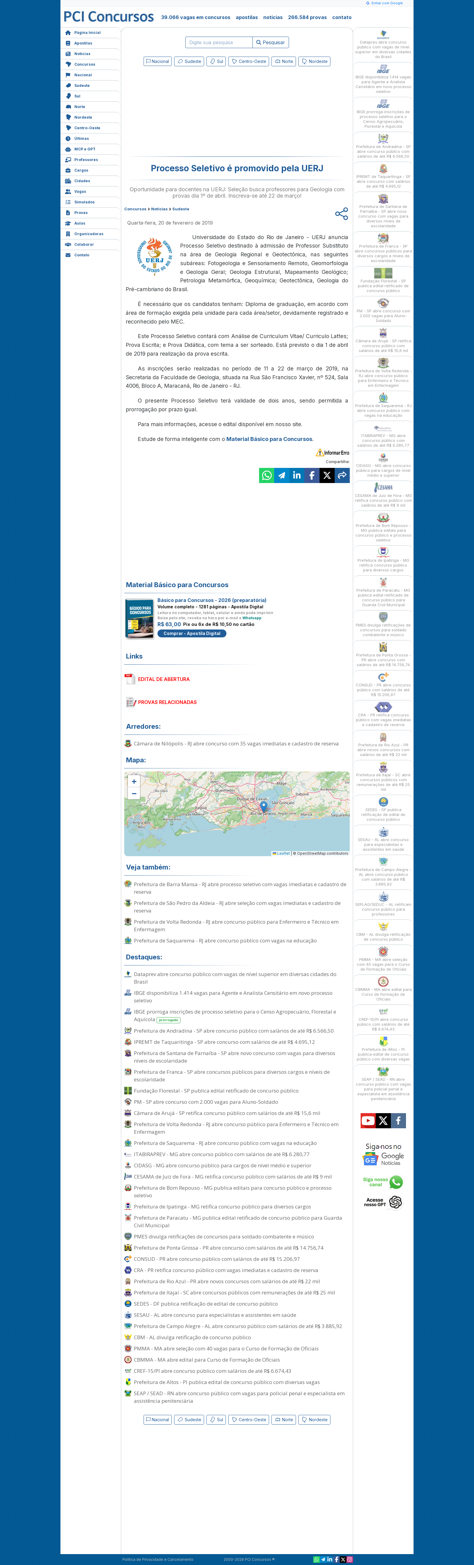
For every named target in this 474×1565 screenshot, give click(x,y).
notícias (273, 17)
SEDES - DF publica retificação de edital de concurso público (206, 1303)
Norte (75, 106)
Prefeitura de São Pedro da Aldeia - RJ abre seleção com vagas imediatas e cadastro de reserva (237, 906)
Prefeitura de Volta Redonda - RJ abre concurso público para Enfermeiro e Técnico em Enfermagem (236, 925)
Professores (81, 159)
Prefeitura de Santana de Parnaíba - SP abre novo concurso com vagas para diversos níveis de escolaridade (234, 1057)
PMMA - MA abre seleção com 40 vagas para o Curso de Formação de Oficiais (226, 1348)
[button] (134, 781)
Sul (72, 95)
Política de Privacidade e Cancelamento (157, 1559)
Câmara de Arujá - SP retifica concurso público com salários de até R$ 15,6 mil (227, 1113)
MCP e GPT (80, 148)
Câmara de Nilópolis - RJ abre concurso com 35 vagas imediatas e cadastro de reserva (236, 743)
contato (342, 17)
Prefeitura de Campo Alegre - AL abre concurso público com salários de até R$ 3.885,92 (238, 1326)
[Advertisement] (187, 112)
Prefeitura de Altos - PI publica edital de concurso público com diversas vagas (227, 1382)
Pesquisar (270, 42)
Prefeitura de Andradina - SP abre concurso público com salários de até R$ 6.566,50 (234, 1030)
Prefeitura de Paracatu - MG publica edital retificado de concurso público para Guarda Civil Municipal (238, 1221)
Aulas (75, 222)
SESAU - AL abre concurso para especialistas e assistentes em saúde (215, 1314)
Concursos (80, 63)
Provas (76, 212)
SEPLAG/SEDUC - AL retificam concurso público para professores (383, 903)
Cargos (76, 170)
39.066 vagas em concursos (195, 17)
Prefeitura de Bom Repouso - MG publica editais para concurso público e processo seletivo (233, 1191)
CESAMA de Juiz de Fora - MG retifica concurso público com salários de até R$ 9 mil (233, 1176)
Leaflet (281, 853)
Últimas (77, 138)
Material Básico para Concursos (269, 439)
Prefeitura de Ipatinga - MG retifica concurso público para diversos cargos (222, 1206)
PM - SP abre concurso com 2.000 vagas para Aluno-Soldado (206, 1101)
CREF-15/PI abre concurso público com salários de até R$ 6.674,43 (212, 1370)
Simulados (80, 201)
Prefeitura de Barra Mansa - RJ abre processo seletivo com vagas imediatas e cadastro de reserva (240, 888)
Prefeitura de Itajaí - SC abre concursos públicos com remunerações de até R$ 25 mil (234, 1292)
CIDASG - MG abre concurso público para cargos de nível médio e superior (222, 1165)
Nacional (78, 74)
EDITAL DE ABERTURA (164, 679)
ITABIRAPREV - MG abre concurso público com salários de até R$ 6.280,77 (222, 1154)
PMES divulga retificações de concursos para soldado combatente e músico (224, 1236)
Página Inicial (83, 32)
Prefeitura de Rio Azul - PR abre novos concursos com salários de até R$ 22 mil (227, 1281)
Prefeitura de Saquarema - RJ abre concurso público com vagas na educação (225, 940)
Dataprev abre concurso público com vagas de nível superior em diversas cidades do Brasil (235, 978)
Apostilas (78, 42)
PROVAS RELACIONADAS (167, 702)
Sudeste (77, 85)
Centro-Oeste (82, 127)
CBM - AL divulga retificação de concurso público (192, 1337)
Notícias (77, 53)
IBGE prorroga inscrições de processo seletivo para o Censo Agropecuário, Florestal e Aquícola (235, 1015)
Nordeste (78, 116)
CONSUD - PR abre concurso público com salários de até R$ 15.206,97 (217, 1258)
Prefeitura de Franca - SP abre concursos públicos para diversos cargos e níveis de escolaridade (232, 1075)
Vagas (75, 191)
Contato (77, 254)
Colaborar (79, 244)
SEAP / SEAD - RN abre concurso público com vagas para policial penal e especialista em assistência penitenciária (239, 1397)
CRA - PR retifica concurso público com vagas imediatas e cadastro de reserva (226, 1270)
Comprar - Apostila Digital (192, 633)
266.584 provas (307, 17)
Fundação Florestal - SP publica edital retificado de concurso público (216, 1090)
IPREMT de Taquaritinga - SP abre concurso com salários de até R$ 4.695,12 (224, 1041)
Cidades (77, 180)
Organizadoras (84, 233)
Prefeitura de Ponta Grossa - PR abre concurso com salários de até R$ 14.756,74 (228, 1247)
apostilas (247, 17)
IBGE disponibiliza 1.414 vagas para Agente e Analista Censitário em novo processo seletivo (233, 996)
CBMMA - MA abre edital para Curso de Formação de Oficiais (207, 1359)
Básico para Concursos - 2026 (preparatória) (212, 600)
